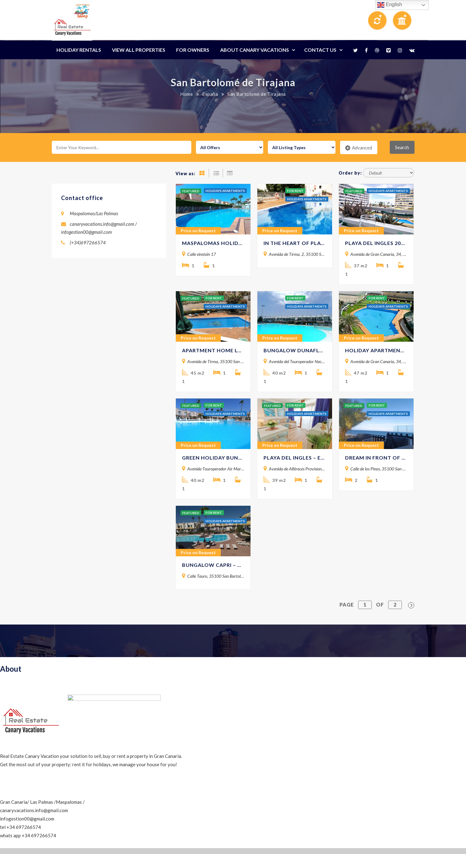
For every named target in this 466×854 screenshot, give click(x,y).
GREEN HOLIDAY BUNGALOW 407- (213, 457)
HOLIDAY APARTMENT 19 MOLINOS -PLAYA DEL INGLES (376, 350)
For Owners (192, 50)
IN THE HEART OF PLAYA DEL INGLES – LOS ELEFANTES (295, 243)
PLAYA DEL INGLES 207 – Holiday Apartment (376, 243)
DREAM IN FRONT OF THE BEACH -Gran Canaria (376, 457)
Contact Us (320, 50)
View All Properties (138, 50)
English (389, 5)
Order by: (350, 173)
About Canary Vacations (254, 50)
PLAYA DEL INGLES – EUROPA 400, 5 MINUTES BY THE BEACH (295, 457)
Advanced (358, 148)
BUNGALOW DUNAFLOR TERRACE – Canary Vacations (295, 350)
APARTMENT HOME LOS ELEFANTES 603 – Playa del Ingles (213, 350)
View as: (185, 173)
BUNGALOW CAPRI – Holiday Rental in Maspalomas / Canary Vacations (213, 565)
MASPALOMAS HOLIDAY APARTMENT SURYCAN (213, 243)
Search (402, 147)
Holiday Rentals (78, 50)
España (210, 94)
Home (186, 94)
